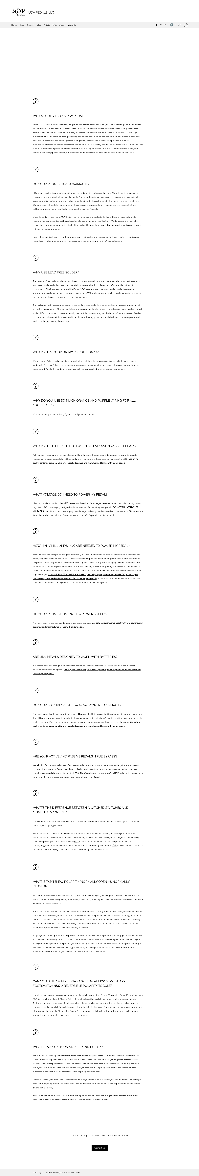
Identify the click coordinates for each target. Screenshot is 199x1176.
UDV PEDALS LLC (41, 12)
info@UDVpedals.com (92, 515)
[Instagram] (160, 24)
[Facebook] (156, 24)
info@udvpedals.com (112, 241)
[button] (186, 25)
